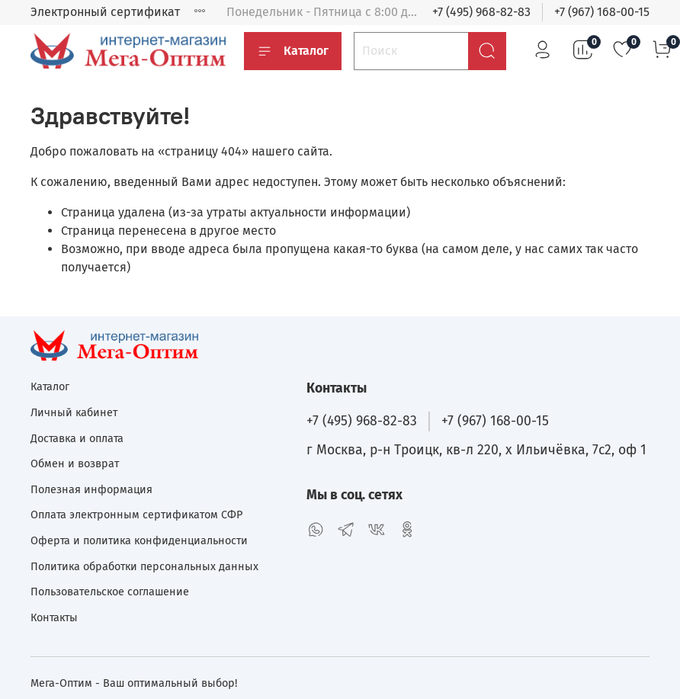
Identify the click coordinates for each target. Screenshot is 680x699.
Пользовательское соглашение (109, 591)
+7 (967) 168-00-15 (602, 12)
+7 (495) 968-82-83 (481, 12)
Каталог (293, 51)
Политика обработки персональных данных (144, 566)
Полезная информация (91, 489)
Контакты (54, 617)
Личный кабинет (73, 412)
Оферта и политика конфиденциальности (139, 540)
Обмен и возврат (74, 463)
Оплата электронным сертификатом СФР (136, 514)
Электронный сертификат (105, 12)
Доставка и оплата (76, 438)
